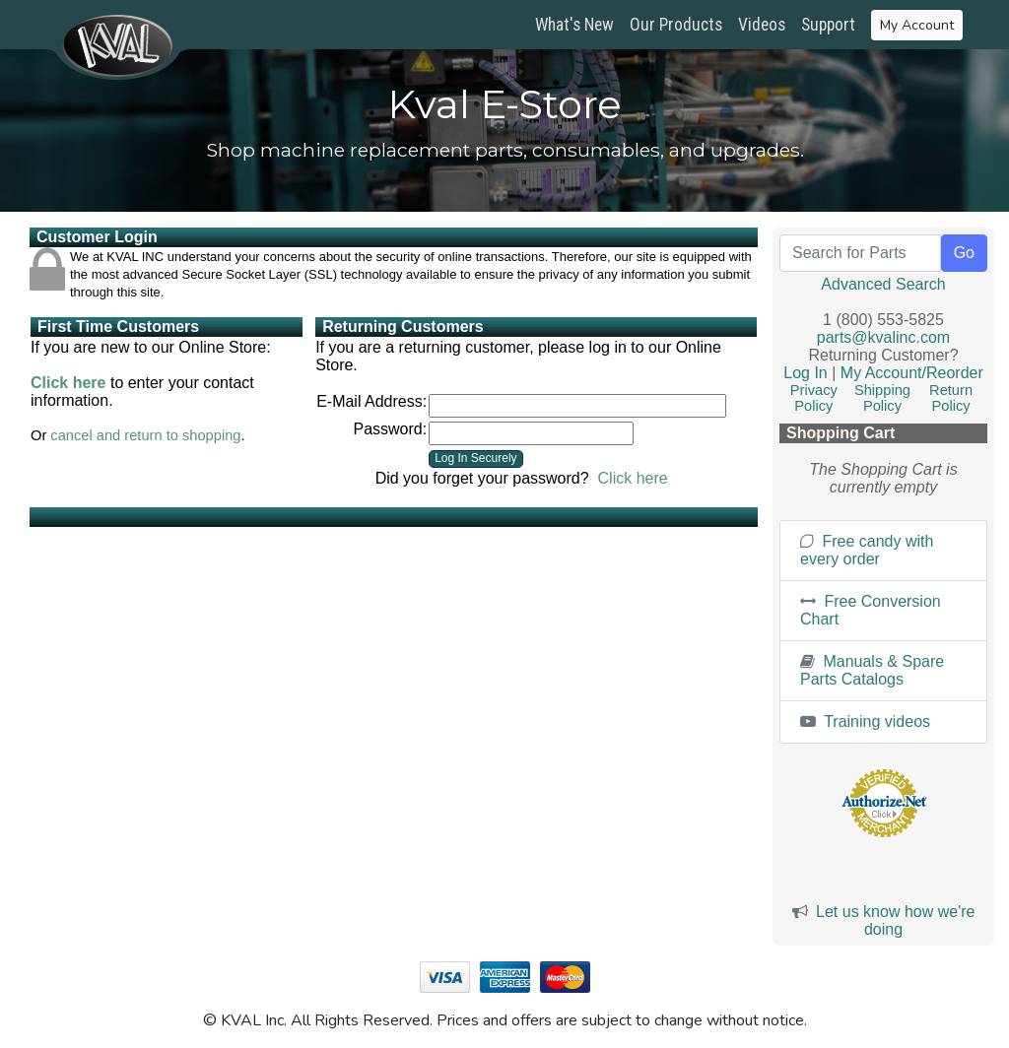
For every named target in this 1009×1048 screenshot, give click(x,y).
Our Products (676, 24)
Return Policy (951, 398)
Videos (761, 24)
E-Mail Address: (371, 401)
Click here (68, 382)
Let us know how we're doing (895, 920)
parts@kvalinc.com (883, 337)
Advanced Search (883, 284)
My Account (917, 25)
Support (828, 24)
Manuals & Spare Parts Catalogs (872, 670)
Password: (390, 429)
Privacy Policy (814, 398)
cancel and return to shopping (145, 435)
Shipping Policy (882, 398)
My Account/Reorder (912, 372)
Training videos (865, 721)
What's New (574, 24)
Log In (805, 372)
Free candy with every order (866, 550)
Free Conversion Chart (870, 610)
